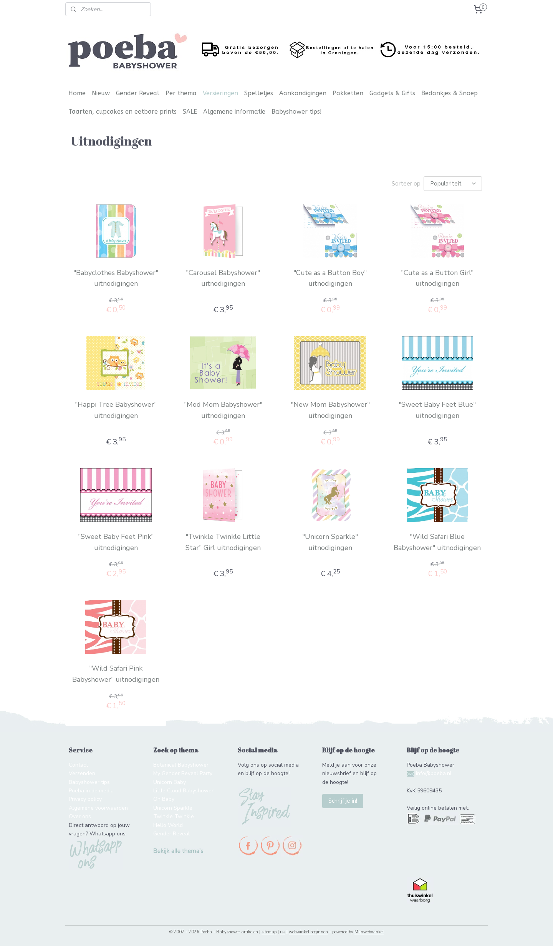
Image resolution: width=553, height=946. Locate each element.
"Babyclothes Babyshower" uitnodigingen (115, 278)
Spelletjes (258, 93)
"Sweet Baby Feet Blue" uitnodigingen (437, 410)
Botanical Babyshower (181, 765)
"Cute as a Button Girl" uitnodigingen (437, 278)
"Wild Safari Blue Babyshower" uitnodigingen (437, 542)
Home (77, 93)
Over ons (80, 816)
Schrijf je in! (342, 801)
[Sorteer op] (453, 184)
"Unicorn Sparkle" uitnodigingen (330, 542)
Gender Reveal (137, 93)
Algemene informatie (234, 111)
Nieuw (101, 93)
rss (282, 932)
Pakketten (348, 93)
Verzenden (82, 773)
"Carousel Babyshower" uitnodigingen (223, 278)
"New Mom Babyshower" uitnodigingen (329, 410)
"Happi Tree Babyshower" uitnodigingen (116, 410)
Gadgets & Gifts (392, 93)
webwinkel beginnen (308, 932)
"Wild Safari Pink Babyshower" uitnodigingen (115, 674)
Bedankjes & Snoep (449, 93)
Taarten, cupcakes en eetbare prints (122, 111)
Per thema (181, 93)
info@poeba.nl (434, 773)
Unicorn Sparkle (172, 808)
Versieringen (220, 93)
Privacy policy (85, 799)
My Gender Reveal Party (182, 773)
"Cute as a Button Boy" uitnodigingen (330, 278)
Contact (78, 765)
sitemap (269, 932)
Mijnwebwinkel (369, 932)
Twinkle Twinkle (173, 816)
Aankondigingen (302, 93)
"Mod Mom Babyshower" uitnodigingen (223, 410)
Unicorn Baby (169, 782)
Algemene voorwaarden (98, 808)
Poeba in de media (91, 790)
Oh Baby (163, 799)
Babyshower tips (89, 782)
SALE (190, 111)
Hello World (168, 825)
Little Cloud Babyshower (183, 790)
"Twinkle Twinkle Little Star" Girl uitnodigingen (222, 542)
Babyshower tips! (297, 111)
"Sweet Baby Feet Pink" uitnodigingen (116, 542)
